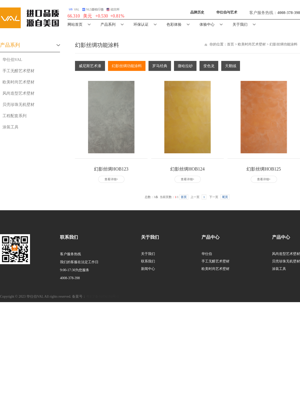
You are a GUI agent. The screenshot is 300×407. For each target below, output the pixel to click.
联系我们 (148, 261)
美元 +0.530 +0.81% (103, 15)
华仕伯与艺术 (226, 12)
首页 (230, 44)
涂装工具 (10, 127)
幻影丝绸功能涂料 (284, 44)
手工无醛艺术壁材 (18, 71)
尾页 (225, 197)
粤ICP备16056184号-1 (102, 296)
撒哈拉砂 (185, 66)
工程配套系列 (14, 116)
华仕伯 (207, 254)
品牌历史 (197, 12)
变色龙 (208, 66)
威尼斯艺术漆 (90, 66)
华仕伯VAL (12, 59)
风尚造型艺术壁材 (18, 93)
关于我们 (240, 24)
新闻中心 (148, 269)
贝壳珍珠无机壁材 (18, 104)
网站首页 (75, 24)
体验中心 (207, 24)
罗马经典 (159, 66)
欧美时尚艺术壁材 (18, 82)
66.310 (74, 15)
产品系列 (108, 24)
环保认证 (141, 24)
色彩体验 (174, 24)
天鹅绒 (230, 66)
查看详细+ (111, 179)
